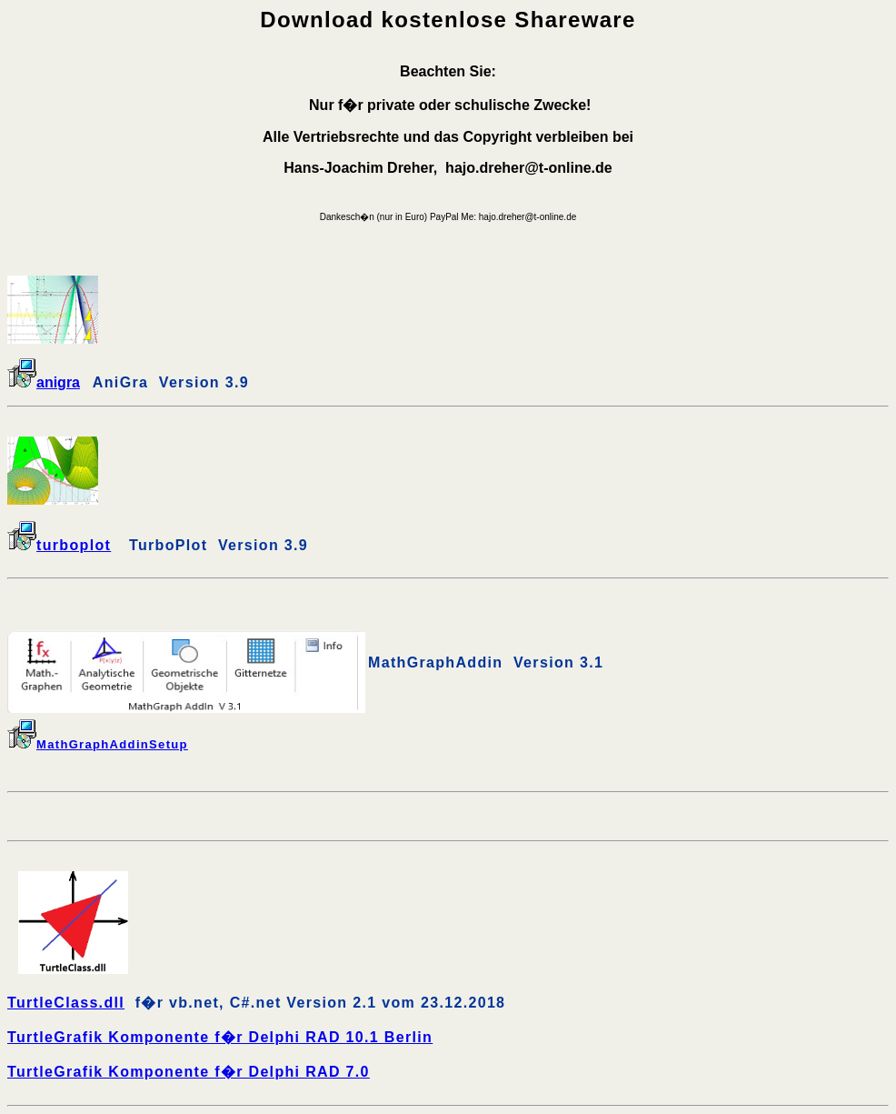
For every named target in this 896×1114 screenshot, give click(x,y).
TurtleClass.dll (65, 1002)
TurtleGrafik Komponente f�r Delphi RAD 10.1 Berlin (220, 1037)
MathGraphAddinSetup (97, 744)
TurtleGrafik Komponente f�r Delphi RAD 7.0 (188, 1071)
